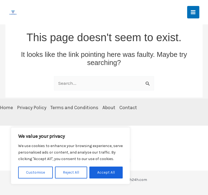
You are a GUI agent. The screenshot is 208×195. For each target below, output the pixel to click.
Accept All (106, 172)
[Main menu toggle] (193, 12)
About (108, 107)
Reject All (71, 172)
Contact (128, 107)
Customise (35, 172)
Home (6, 107)
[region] (70, 155)
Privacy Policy (31, 107)
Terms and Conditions (74, 107)
